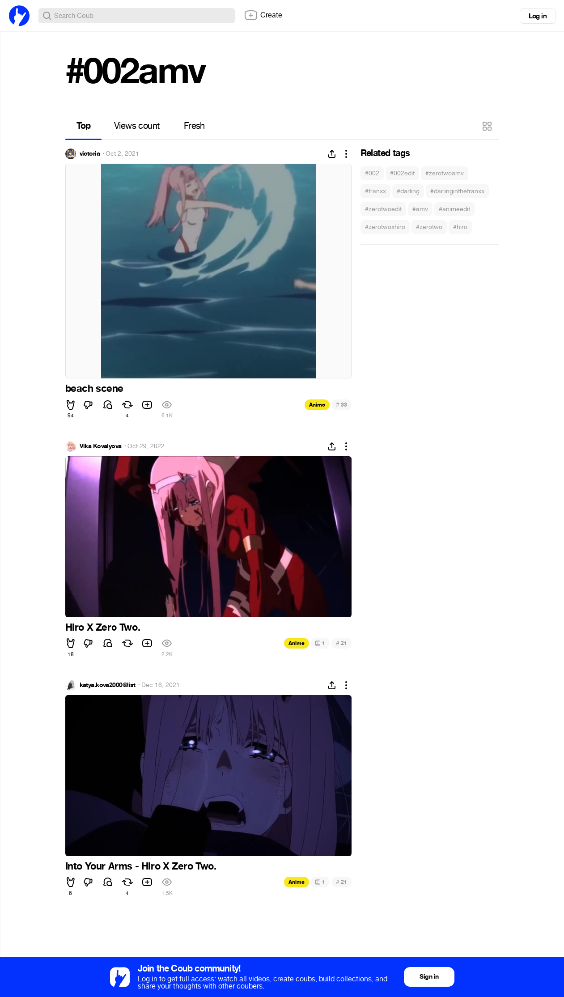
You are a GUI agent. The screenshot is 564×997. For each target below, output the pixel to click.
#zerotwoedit (383, 209)
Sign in (429, 976)
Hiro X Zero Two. (102, 627)
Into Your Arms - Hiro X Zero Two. (140, 866)
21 (341, 643)
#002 (372, 173)
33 (341, 404)
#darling (408, 191)
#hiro (460, 227)
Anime (317, 404)
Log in (538, 16)
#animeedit (454, 209)
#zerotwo (429, 227)
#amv (420, 209)
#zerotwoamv (444, 173)
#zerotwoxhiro (385, 227)
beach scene (94, 388)
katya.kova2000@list (108, 685)
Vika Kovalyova (101, 446)
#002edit (402, 173)
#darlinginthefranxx (457, 191)
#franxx (375, 191)
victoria (90, 154)
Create (263, 15)
